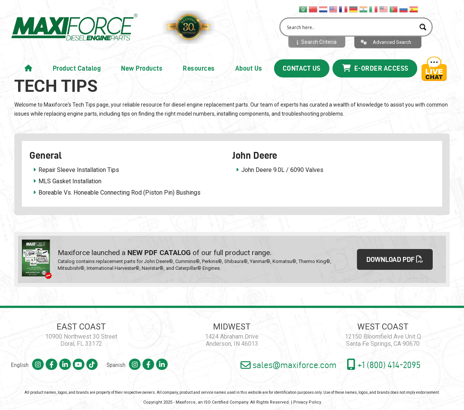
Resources (199, 68)
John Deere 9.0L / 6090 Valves (282, 169)
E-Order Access (375, 68)
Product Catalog (77, 68)
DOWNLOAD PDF (395, 254)
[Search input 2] (350, 27)
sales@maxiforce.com (284, 355)
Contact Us (302, 68)
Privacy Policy (307, 392)
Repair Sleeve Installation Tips (78, 169)
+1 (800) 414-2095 (383, 354)
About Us (248, 68)
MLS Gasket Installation (69, 181)
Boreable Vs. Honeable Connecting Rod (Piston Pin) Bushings (119, 192)
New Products (141, 68)
